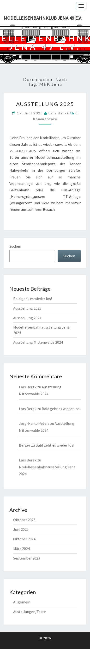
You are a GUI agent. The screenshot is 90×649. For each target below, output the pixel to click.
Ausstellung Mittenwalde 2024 (38, 342)
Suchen (15, 246)
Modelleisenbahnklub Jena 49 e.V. (43, 18)
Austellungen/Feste (29, 611)
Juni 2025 (21, 529)
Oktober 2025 (24, 519)
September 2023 (26, 558)
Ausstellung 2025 (45, 104)
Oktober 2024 (24, 539)
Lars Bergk (58, 113)
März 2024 (21, 548)
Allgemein (21, 602)
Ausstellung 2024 (27, 317)
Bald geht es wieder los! (32, 298)
